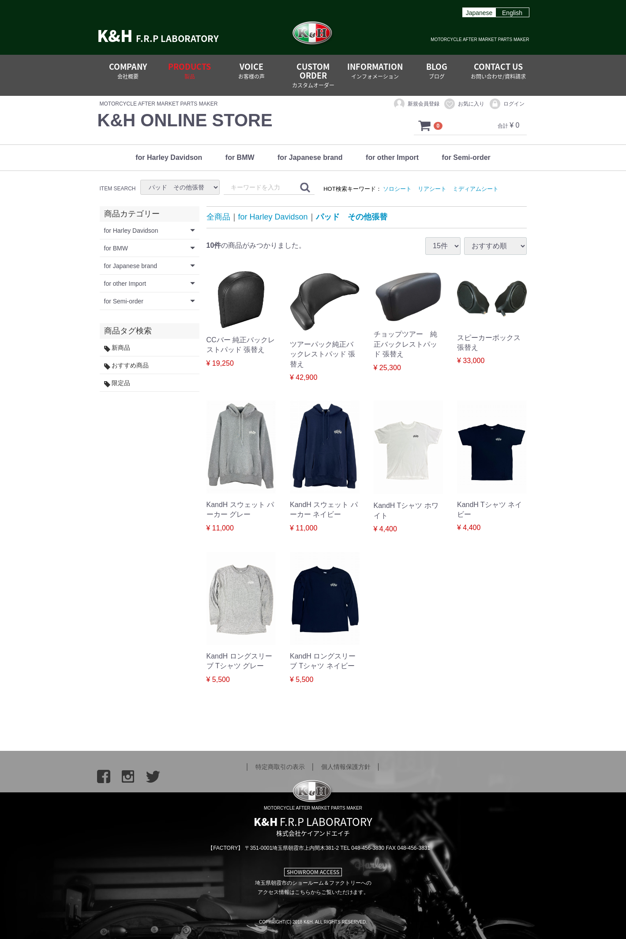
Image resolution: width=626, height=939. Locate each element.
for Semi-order (466, 157)
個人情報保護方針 (346, 766)
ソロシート (397, 189)
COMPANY (128, 70)
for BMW (240, 157)
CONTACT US (498, 70)
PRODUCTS (189, 70)
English (512, 12)
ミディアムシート (476, 189)
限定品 (117, 383)
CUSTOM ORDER (313, 75)
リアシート (432, 189)
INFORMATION (375, 70)
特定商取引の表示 (280, 766)
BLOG (436, 70)
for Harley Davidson (168, 157)
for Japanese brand (310, 157)
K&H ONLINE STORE (185, 120)
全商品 (218, 217)
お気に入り (463, 104)
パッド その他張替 (351, 217)
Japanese (479, 12)
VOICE (251, 70)
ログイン (507, 104)
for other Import (392, 157)
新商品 (117, 348)
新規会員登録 (416, 104)
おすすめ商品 (126, 366)
